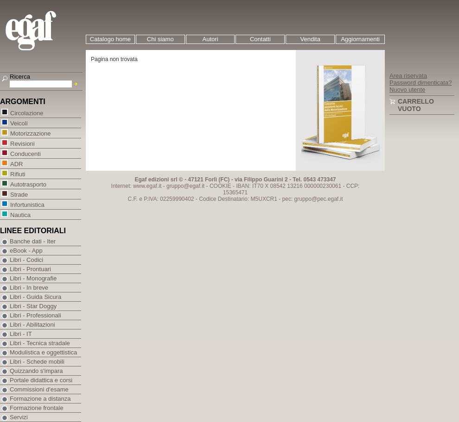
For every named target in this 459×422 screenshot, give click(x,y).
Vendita (310, 39)
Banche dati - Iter (33, 241)
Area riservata (408, 75)
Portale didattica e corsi (41, 380)
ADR (16, 164)
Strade (19, 194)
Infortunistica (27, 204)
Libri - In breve (29, 287)
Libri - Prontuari (30, 269)
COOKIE (220, 186)
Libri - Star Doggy (33, 306)
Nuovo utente (407, 89)
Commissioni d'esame (39, 389)
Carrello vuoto (416, 105)
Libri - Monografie (33, 278)
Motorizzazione (30, 133)
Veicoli (19, 123)
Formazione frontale (37, 407)
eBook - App (26, 250)
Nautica (20, 214)
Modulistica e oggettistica (43, 352)
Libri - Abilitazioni (32, 324)
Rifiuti (18, 174)
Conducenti (25, 153)
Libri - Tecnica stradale (40, 343)
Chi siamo (160, 39)
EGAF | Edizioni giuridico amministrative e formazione (42, 31)
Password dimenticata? (420, 82)
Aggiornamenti (360, 39)
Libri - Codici (26, 259)
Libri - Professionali (35, 315)
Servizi (19, 417)
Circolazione (27, 113)
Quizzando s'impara (36, 370)
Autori (210, 39)
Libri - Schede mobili (37, 361)
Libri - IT (21, 333)
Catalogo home (110, 39)
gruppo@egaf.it (185, 186)
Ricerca (20, 76)
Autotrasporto (28, 184)
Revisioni (22, 143)
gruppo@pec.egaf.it (318, 199)
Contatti (260, 39)
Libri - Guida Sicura (35, 296)
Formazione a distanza (40, 398)
